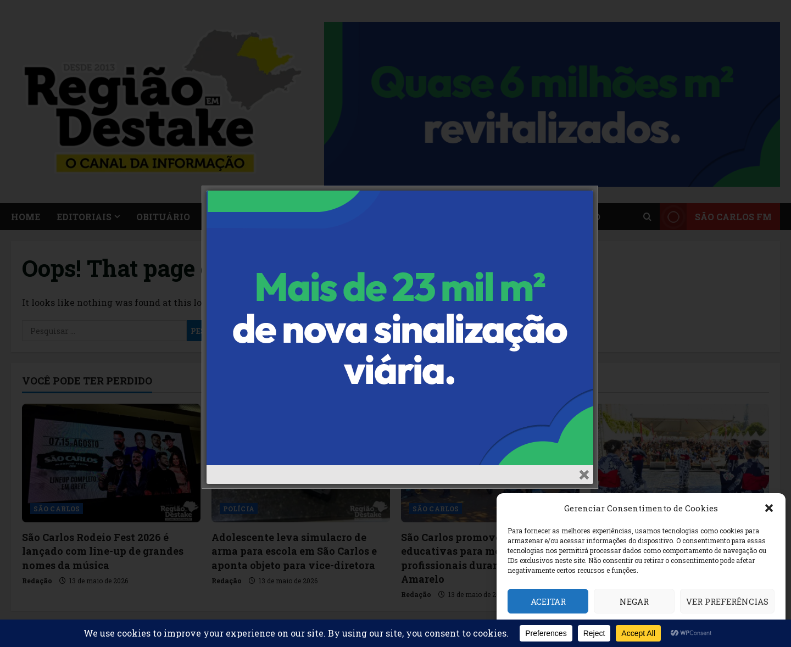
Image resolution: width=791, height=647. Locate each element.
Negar (634, 601)
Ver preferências (727, 601)
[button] (769, 508)
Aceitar (548, 601)
